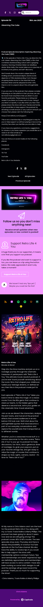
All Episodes (30, 176)
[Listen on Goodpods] (21, 306)
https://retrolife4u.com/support (13, 116)
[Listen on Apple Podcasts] (11, 301)
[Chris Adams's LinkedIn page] (17, 582)
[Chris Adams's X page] (8, 582)
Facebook (5, 145)
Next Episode (13, 176)
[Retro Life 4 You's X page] (9, 12)
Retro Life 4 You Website (10, 160)
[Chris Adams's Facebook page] (3, 582)
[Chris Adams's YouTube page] (22, 582)
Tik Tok (4, 153)
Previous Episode (23, 181)
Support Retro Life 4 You (15, 274)
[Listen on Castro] (37, 301)
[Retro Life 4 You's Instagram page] (13, 12)
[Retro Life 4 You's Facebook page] (5, 12)
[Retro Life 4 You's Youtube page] (18, 12)
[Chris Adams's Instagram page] (13, 582)
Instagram (5, 149)
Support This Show (11, 464)
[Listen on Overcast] (31, 301)
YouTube (4, 156)
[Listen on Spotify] (18, 301)
